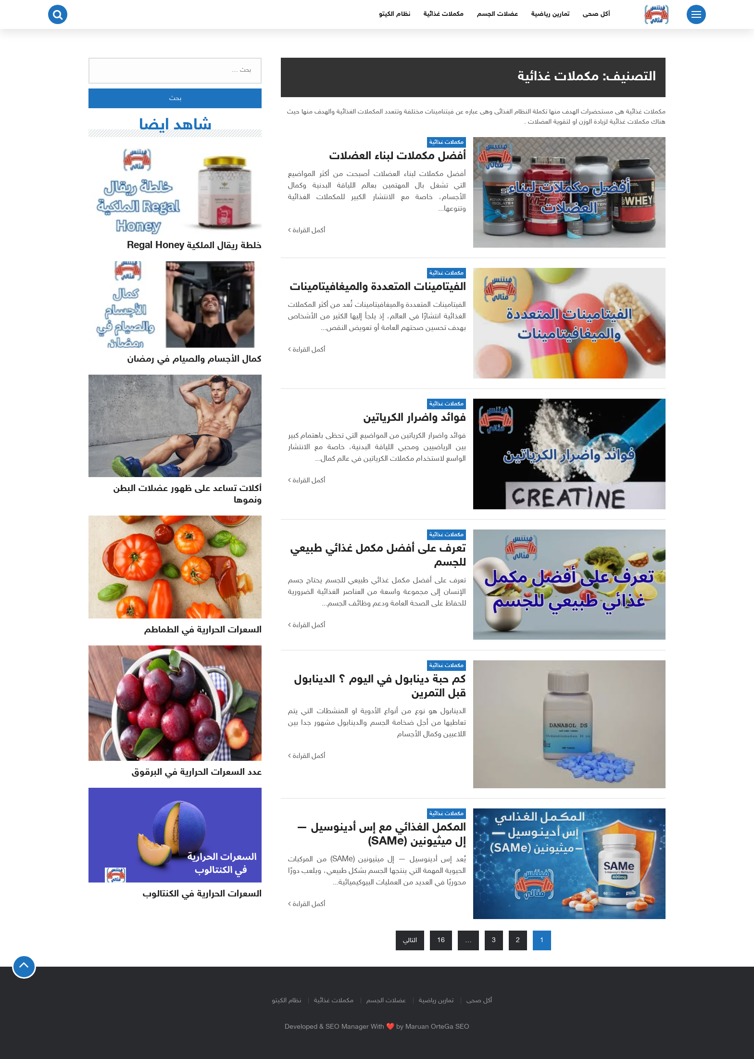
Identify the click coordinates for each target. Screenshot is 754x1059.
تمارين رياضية (550, 14)
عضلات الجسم (497, 14)
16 (441, 940)
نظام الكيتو (394, 14)
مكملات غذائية (444, 14)
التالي (410, 940)
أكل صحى (596, 14)
